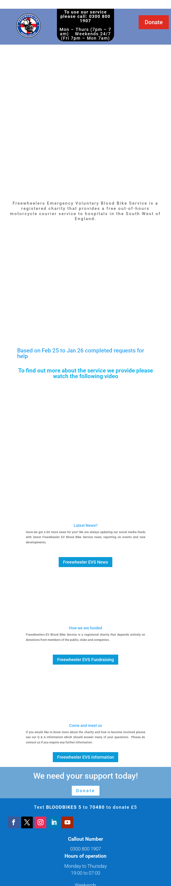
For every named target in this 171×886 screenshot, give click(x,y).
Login (85, 867)
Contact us (85, 857)
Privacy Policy (85, 848)
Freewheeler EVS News (85, 469)
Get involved (85, 838)
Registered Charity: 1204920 (85, 876)
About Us (85, 829)
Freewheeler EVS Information (85, 663)
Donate (154, 22)
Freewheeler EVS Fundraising (85, 566)
